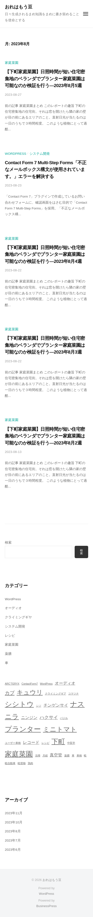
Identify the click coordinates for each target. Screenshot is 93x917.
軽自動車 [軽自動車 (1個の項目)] (10, 763)
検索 (8, 542)
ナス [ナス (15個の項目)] (77, 704)
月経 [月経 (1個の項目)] (45, 755)
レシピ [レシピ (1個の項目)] (46, 742)
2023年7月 (13, 840)
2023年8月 (13, 831)
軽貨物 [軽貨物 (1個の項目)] (22, 763)
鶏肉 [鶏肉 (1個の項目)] (30, 763)
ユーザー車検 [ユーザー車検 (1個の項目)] (13, 742)
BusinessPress (46, 906)
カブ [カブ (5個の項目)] (9, 692)
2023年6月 (13, 849)
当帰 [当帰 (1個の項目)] (37, 755)
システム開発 (39, 153)
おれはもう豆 (18, 6)
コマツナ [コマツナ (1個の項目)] (73, 693)
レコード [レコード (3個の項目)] (31, 742)
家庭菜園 (11, 63)
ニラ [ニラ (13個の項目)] (12, 716)
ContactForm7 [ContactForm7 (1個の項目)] (29, 683)
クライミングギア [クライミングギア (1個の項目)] (55, 693)
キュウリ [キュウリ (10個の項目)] (30, 692)
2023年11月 (13, 813)
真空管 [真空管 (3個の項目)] (56, 755)
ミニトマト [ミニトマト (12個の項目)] (60, 729)
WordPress (15, 153)
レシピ (10, 635)
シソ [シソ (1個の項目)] (38, 705)
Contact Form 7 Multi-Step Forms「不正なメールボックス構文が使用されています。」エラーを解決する (45, 169)
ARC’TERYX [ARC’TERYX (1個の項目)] (12, 683)
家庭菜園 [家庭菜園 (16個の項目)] (19, 754)
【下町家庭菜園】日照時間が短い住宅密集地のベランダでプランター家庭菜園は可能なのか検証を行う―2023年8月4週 (45, 254)
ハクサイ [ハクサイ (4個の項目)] (49, 717)
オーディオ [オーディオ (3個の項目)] (65, 683)
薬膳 (8, 654)
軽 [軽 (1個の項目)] (85, 755)
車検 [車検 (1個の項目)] (79, 755)
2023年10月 (13, 822)
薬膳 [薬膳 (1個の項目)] (67, 755)
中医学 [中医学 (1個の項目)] (71, 742)
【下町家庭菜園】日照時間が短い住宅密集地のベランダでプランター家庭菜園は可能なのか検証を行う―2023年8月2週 (45, 436)
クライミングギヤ (18, 617)
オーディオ (13, 608)
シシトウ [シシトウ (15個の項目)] (19, 704)
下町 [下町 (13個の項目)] (58, 741)
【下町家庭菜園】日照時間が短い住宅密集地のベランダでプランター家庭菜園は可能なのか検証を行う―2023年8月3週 (45, 345)
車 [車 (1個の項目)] (73, 755)
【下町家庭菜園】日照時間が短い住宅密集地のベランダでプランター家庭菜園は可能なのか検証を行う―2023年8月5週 (45, 78)
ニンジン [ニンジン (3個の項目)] (29, 717)
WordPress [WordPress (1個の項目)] (46, 683)
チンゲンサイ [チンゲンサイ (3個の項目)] (55, 705)
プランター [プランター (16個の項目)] (23, 729)
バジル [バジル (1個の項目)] (64, 718)
